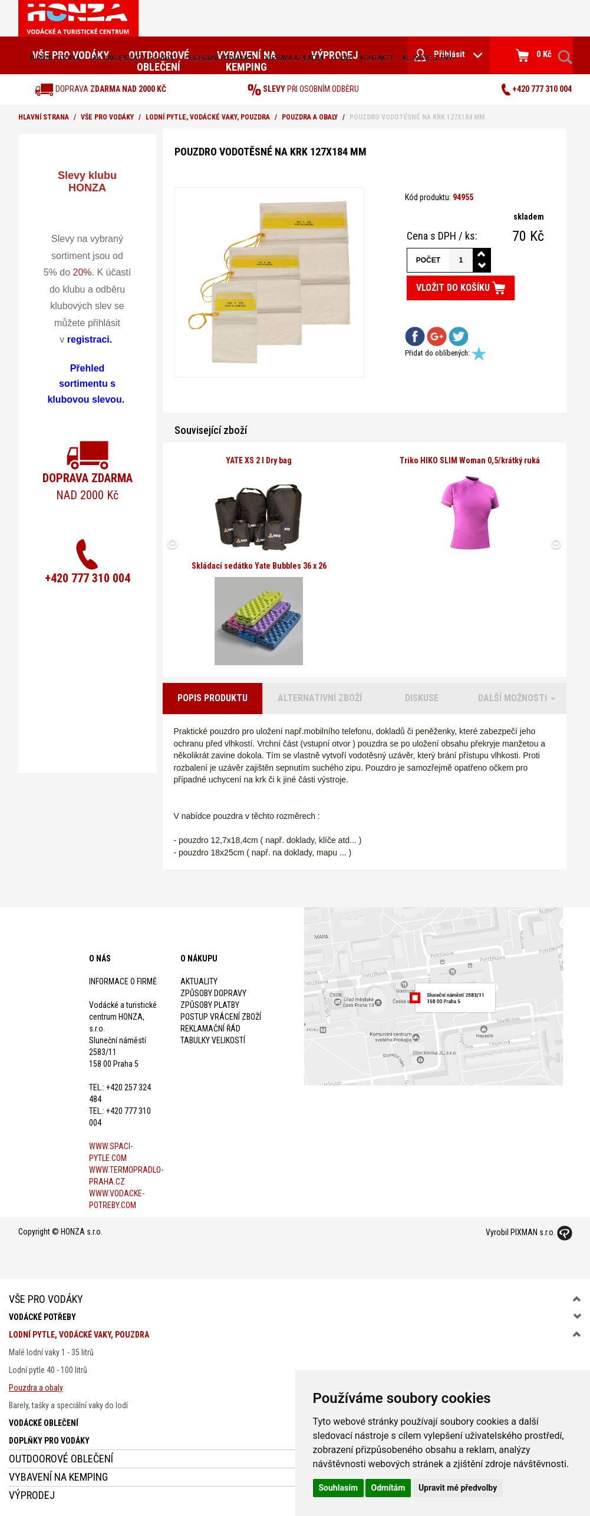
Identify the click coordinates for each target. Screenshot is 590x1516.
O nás (341, 58)
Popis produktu (212, 698)
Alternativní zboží (320, 698)
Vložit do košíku (460, 287)
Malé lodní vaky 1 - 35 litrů (51, 1352)
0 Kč (534, 55)
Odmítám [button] (388, 1487)
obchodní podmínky (219, 58)
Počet (428, 260)
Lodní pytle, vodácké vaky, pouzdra (208, 117)
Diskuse (422, 698)
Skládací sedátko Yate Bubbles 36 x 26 (259, 565)
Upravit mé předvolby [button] (457, 1487)
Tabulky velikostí (212, 1040)
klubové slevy (428, 58)
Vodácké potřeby (42, 1317)
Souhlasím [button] (338, 1487)
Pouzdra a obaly (310, 117)
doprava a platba (293, 58)
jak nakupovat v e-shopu (132, 58)
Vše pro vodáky (107, 117)
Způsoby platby (209, 1005)
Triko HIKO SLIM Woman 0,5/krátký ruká (470, 460)
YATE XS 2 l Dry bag (259, 460)
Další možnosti (516, 698)
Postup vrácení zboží (220, 1016)
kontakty (377, 58)
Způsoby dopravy (213, 993)
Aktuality (198, 981)
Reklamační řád (210, 1028)
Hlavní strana (55, 58)
